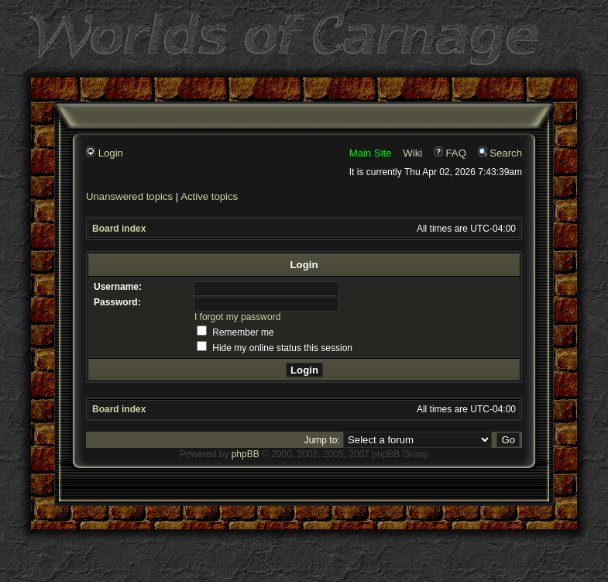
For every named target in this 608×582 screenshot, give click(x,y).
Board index (119, 228)
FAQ (450, 153)
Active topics (209, 196)
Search (500, 153)
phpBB (245, 454)
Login (104, 153)
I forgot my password (237, 317)
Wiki (412, 153)
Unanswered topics (129, 196)
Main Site (370, 153)
